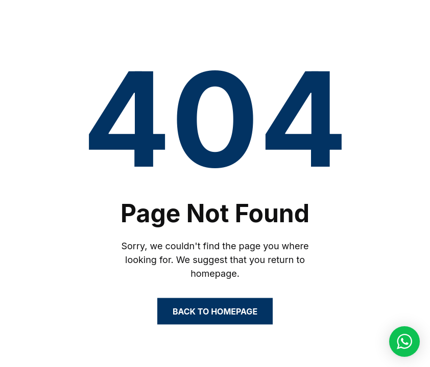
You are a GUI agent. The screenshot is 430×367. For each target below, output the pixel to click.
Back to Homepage (215, 311)
